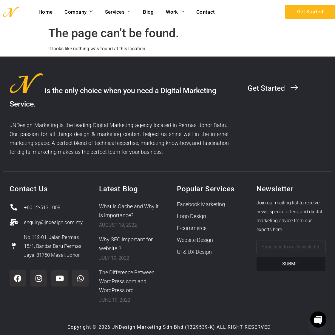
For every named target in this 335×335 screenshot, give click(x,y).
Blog (148, 12)
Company (78, 11)
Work (175, 11)
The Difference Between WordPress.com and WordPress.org (127, 281)
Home (45, 12)
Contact (205, 12)
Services (118, 11)
